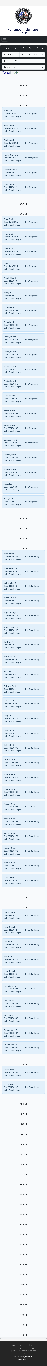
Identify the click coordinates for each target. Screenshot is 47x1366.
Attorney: (8, 61)
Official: (7, 67)
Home (13, 1345)
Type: (27, 114)
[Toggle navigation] (4, 39)
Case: (6, 114)
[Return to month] (4, 54)
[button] (10, 73)
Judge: (6, 117)
